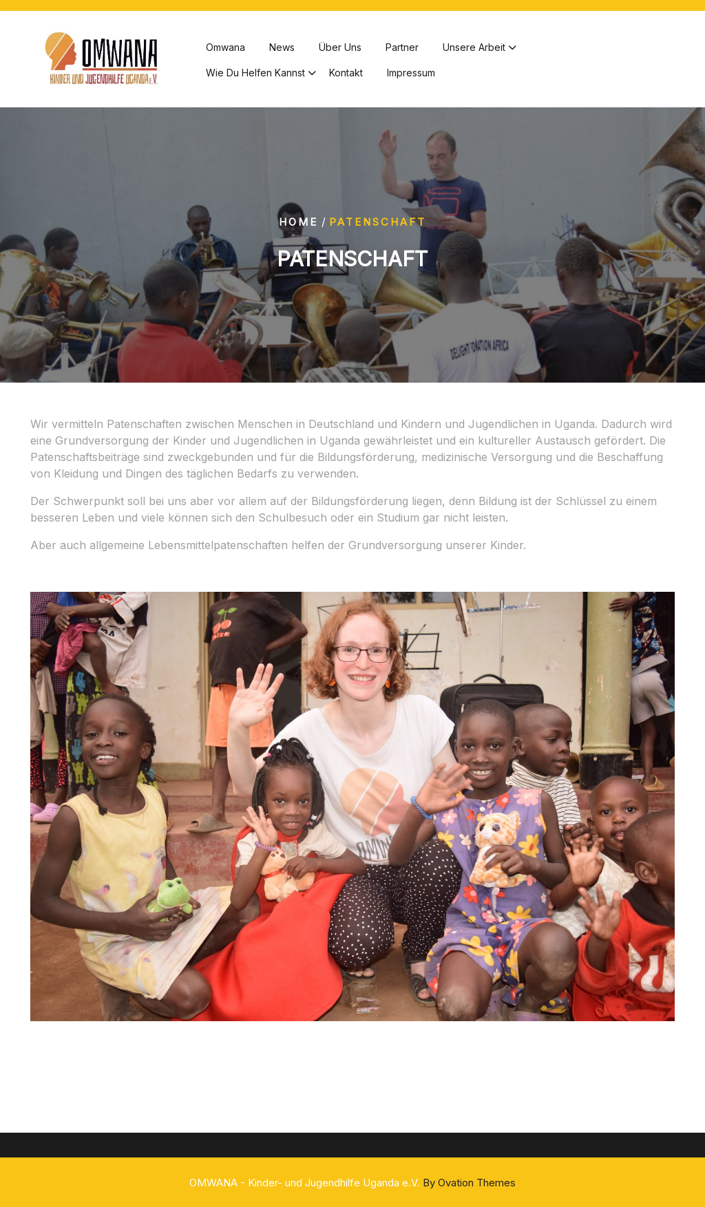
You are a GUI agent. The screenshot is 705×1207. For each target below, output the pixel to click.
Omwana (225, 50)
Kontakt (346, 75)
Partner (402, 50)
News (282, 50)
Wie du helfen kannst (255, 75)
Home (298, 221)
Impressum (411, 75)
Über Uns (340, 50)
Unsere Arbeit (474, 50)
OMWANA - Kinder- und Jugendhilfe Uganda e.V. (352, 1182)
